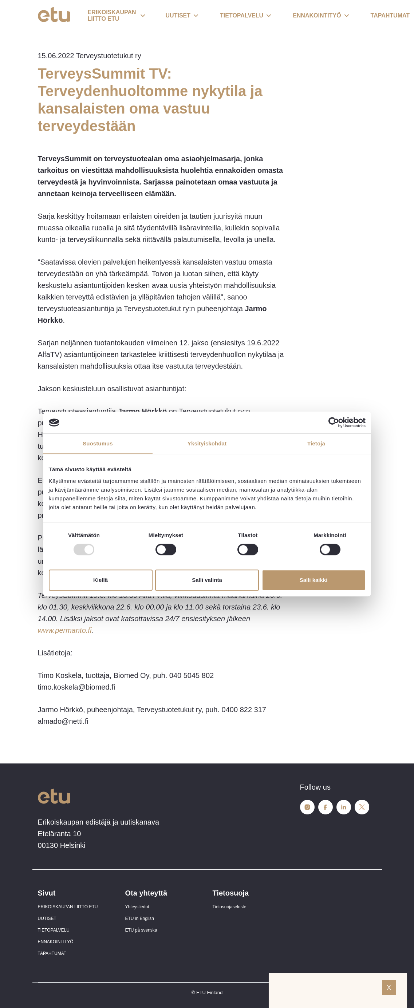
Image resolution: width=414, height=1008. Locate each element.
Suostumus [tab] (98, 443)
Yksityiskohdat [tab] (207, 443)
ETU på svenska (141, 930)
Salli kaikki (314, 580)
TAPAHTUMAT (52, 953)
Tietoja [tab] (316, 443)
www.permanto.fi (65, 630)
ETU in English (139, 918)
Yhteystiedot (137, 906)
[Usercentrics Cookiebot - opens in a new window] (334, 422)
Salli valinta (207, 580)
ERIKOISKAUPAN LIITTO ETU (68, 906)
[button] (116, 16)
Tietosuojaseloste (230, 906)
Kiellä (100, 580)
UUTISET (47, 918)
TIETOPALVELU (54, 930)
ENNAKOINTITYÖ (56, 941)
